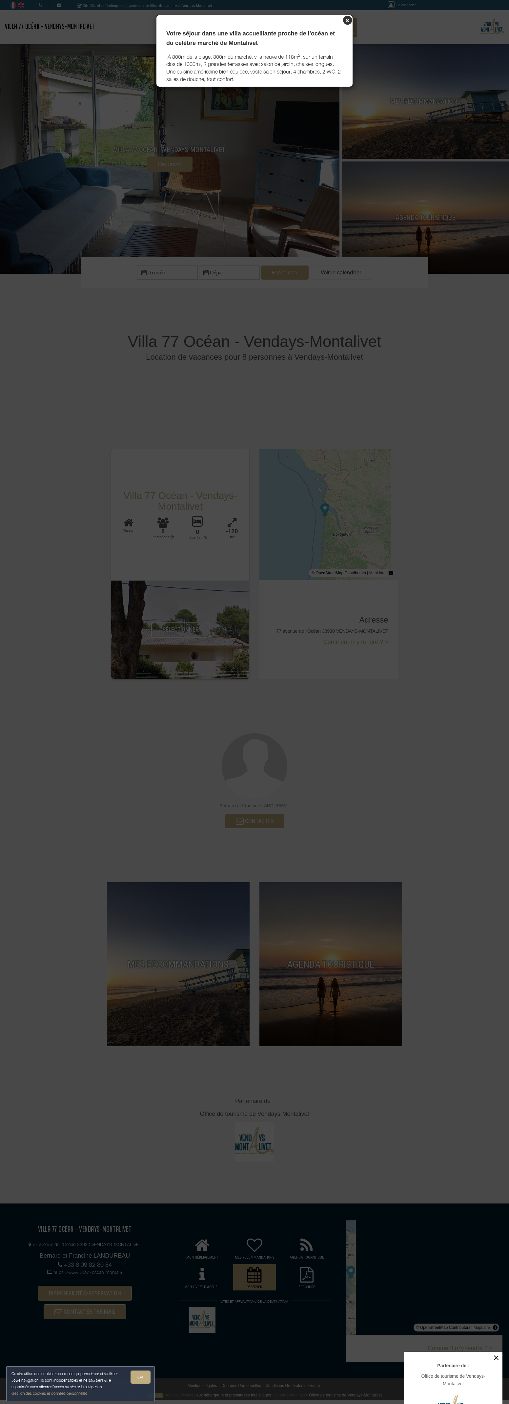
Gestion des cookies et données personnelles (50, 1393)
